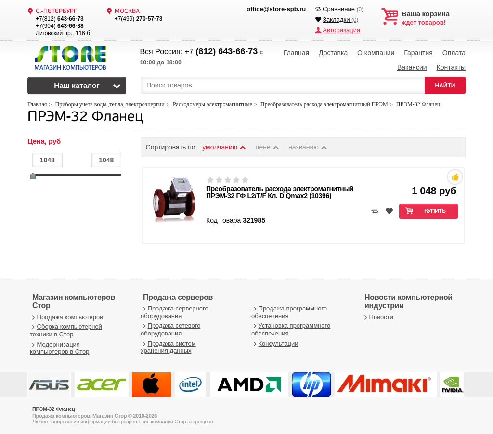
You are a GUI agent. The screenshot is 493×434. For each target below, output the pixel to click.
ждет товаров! (434, 18)
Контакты (450, 67)
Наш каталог (77, 85)
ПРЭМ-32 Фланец (85, 117)
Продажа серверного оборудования (174, 311)
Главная (296, 53)
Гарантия (418, 53)
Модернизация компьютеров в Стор (59, 347)
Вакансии (412, 67)
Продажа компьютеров (66, 316)
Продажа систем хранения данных (168, 346)
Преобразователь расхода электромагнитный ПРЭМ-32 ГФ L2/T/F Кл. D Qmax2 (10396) (279, 191)
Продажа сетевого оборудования (170, 329)
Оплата (454, 53)
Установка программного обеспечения (290, 329)
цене (268, 146)
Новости (377, 316)
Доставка (333, 53)
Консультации (274, 343)
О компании (375, 53)
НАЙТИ (445, 85)
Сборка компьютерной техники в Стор (66, 330)
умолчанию (224, 146)
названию (308, 146)
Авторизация (341, 30)
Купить (435, 211)
